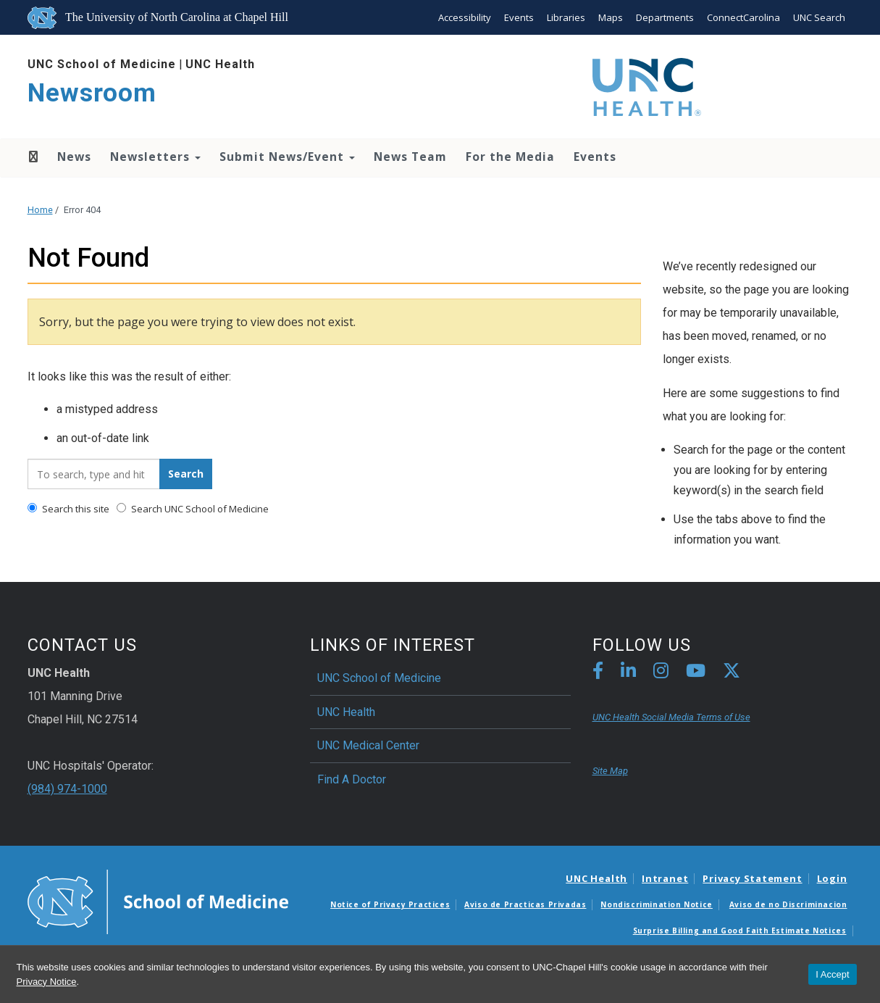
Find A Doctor (351, 779)
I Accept (832, 974)
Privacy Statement (752, 878)
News (74, 157)
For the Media (510, 157)
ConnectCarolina (743, 17)
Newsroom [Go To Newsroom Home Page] (92, 93)
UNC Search (819, 17)
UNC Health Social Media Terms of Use (671, 717)
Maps (610, 17)
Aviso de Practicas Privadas (525, 904)
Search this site (68, 508)
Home (32, 156)
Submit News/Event (287, 157)
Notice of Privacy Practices (390, 904)
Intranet (665, 878)
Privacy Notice (47, 981)
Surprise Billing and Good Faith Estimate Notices (740, 930)
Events (519, 17)
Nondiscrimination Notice (656, 904)
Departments (665, 17)
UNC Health (220, 64)
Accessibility (464, 17)
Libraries (566, 17)
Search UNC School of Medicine (193, 508)
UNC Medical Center (368, 745)
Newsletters (155, 157)
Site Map (610, 770)
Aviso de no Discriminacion (788, 904)
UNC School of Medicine (102, 64)
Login (832, 878)
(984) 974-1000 (67, 789)
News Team (410, 157)
